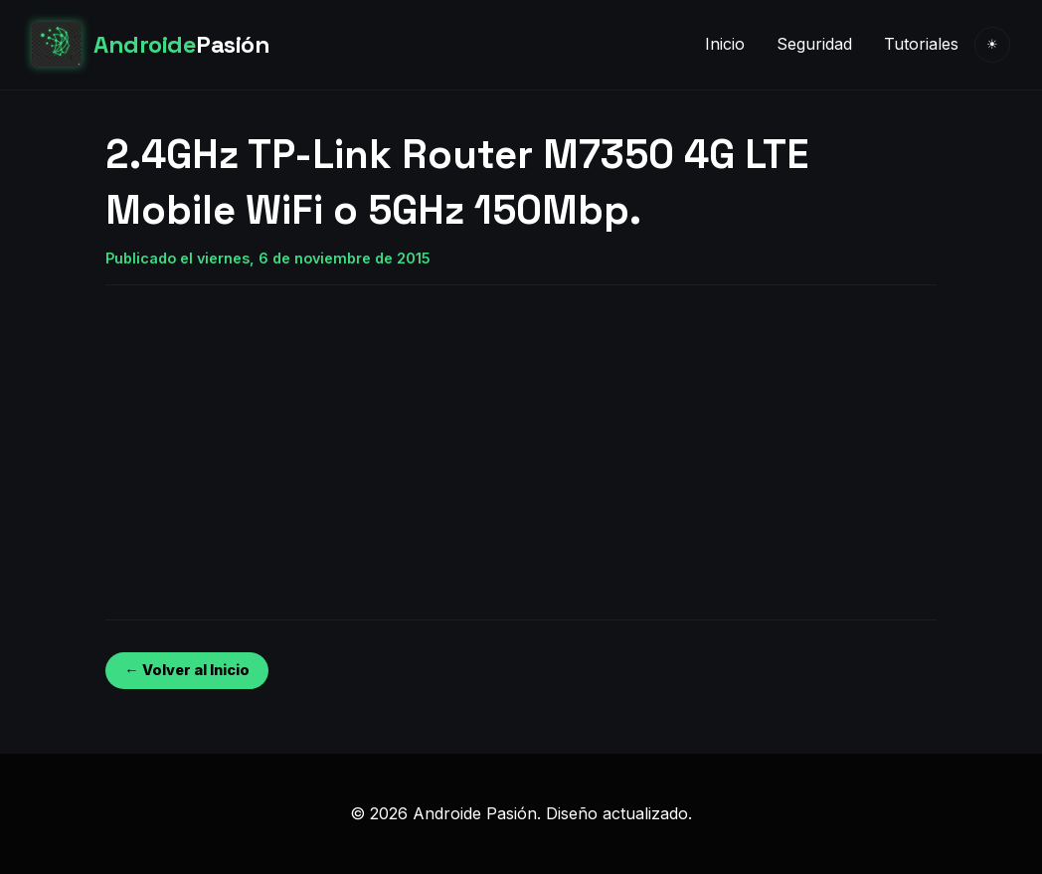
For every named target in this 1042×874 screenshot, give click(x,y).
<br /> (165, 436)
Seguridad (814, 44)
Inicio (725, 44)
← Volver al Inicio (186, 669)
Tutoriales (921, 44)
